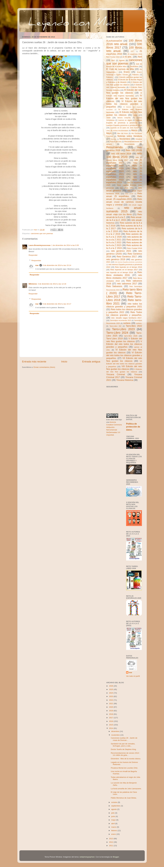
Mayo (109, 133)
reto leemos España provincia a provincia (128, 262)
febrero (114, 831)
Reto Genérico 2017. (127, 256)
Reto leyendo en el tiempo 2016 (128, 267)
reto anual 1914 (126, 188)
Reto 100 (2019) (134, 150)
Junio (108, 118)
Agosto (122, 60)
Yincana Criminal (115, 374)
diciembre (115, 731)
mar (37, 265)
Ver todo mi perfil (133, 676)
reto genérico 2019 (115, 259)
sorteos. (139, 323)
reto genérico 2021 (121, 251)
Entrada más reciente (34, 361)
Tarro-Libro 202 (115, 326)
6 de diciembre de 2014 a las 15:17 (57, 304)
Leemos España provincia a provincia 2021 (124, 125)
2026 (111, 686)
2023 (111, 696)
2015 (111, 725)
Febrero (135, 75)
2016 (111, 721)
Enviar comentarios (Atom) (44, 367)
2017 (111, 718)
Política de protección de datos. (133, 427)
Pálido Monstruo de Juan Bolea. (124, 798)
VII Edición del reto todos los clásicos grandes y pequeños (124, 364)
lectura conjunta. (124, 118)
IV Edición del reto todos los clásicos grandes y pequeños (124, 104)
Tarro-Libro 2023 (123, 329)
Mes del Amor (122, 133)
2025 (111, 689)
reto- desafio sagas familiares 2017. (126, 318)
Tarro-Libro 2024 (117, 332)
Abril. (113, 60)
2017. (132, 51)
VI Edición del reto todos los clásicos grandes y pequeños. (124, 355)
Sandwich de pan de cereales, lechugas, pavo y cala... (123, 745)
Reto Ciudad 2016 (134, 248)
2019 (111, 711)
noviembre (115, 735)
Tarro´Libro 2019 (114, 338)
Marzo (134, 130)
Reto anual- (129, 193)
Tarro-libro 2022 (134, 326)
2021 (111, 704)
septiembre (116, 806)
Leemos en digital (125, 120)
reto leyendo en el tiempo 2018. (120, 272)
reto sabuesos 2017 (127, 283)
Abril (140, 56)
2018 (111, 714)
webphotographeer (87, 857)
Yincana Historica (124, 380)
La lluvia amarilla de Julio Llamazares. (126, 789)
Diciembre (134, 66)
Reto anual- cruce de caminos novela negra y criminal (124, 202)
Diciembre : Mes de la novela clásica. (126, 759)
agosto (114, 809)
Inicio (64, 361)
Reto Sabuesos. (114, 286)
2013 (111, 839)
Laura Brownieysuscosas (40, 245)
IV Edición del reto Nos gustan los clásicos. (124, 98)
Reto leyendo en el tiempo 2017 (124, 270)
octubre (114, 802)
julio (113, 813)
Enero (127, 72)
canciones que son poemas (42, 233)
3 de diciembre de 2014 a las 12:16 (52, 284)
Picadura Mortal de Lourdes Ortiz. (124, 768)
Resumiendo (129, 144)
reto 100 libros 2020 (124, 155)
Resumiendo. (114, 147)
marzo (114, 827)
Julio (135, 115)
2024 (111, 693)
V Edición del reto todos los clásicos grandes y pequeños (124, 344)
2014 (111, 728)
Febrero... (110, 77)
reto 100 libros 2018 (121, 153)
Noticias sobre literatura (130, 136)
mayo (113, 820)
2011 (111, 846)
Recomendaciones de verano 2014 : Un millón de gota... (125, 754)
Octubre (139, 139)
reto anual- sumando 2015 (124, 209)
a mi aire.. (127, 56)
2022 (111, 700)
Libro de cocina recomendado (117, 131)
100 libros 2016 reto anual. (124, 42)
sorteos (126, 323)
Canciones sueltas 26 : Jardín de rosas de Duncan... (124, 739)
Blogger (116, 857)
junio (113, 816)
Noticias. (113, 139)
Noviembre (125, 139)
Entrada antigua (91, 361)
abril (113, 824)
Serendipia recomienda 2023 (120, 320)
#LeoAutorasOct (114, 41)
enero (113, 834)
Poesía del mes (115, 142)
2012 (111, 842)
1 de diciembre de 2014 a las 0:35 (65, 245)
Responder (33, 255)
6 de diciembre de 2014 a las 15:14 (57, 265)
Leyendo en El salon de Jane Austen (124, 128)
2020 (111, 707)
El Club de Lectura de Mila (120, 69)
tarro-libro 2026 (130, 336)
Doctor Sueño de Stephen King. (123, 749)
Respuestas (36, 260)
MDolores (33, 284)
